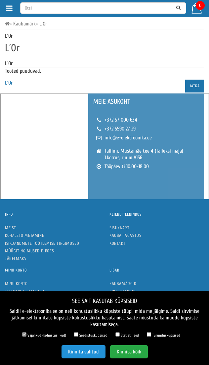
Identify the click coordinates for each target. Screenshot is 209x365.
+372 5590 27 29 (120, 129)
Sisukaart (119, 227)
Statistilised (127, 335)
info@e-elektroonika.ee (128, 138)
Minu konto (16, 283)
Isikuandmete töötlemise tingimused (42, 243)
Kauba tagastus (125, 235)
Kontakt (117, 243)
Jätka (194, 86)
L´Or (9, 83)
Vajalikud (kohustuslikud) (44, 335)
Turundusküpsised (163, 335)
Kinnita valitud (83, 352)
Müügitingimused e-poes (29, 250)
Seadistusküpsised (90, 335)
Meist (10, 227)
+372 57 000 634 (120, 120)
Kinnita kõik (129, 352)
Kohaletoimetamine (24, 235)
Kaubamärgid (123, 283)
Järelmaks (15, 258)
